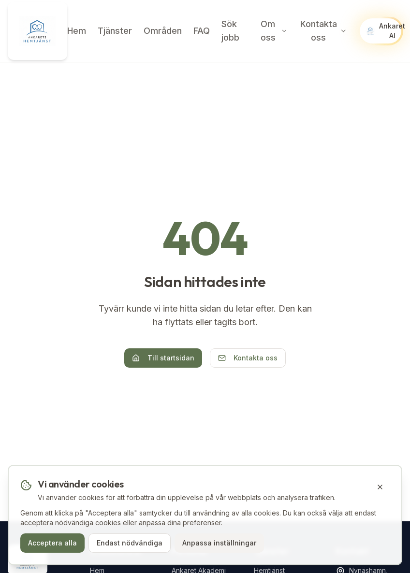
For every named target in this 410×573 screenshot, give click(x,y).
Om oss (274, 31)
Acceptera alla (52, 543)
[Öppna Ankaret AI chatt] (380, 30)
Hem (76, 31)
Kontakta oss (323, 31)
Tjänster (115, 31)
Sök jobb (230, 31)
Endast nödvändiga (129, 543)
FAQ (201, 31)
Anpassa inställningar (219, 543)
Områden (163, 31)
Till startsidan (163, 358)
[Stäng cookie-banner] (380, 487)
